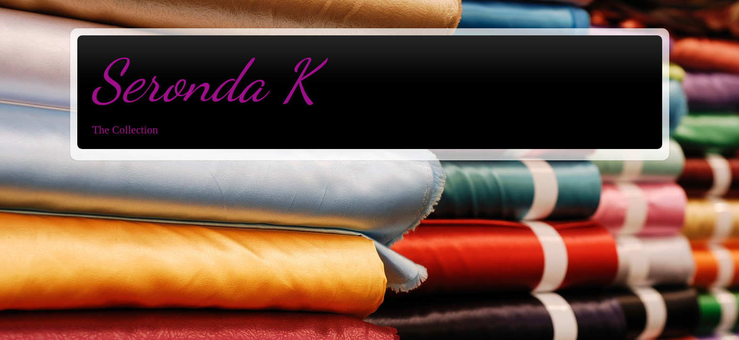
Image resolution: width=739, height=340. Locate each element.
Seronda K (204, 81)
